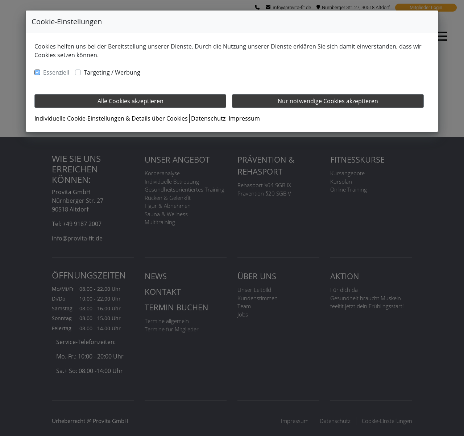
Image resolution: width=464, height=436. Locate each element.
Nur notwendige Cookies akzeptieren (328, 101)
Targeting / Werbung (112, 72)
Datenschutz (208, 118)
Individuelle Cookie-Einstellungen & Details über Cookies (111, 118)
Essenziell (56, 72)
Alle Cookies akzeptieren (130, 101)
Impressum (244, 118)
